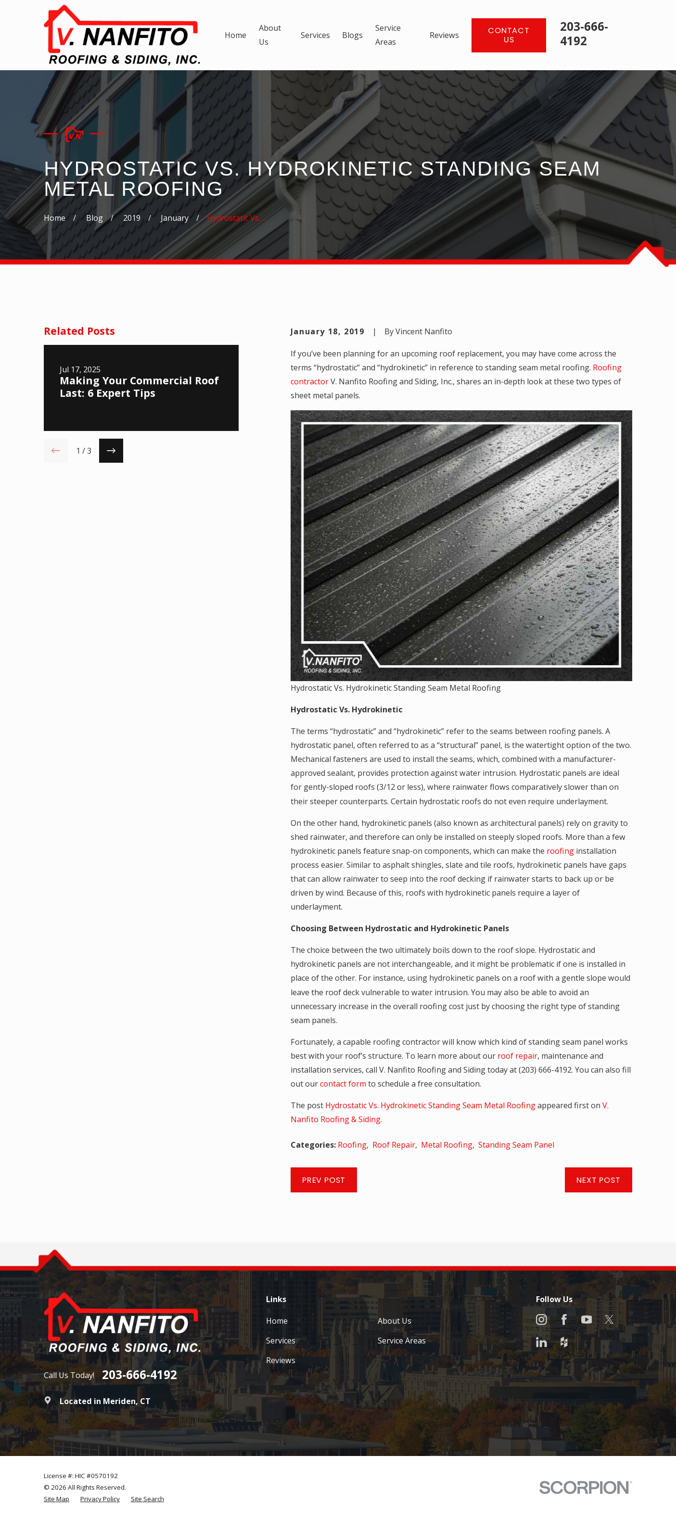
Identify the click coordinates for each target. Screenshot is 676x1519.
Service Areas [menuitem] (388, 35)
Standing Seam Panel (516, 1144)
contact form (343, 1083)
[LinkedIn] (541, 1342)
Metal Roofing (446, 1144)
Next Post (598, 1180)
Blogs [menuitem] (352, 35)
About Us (394, 1321)
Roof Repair (393, 1144)
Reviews (280, 1360)
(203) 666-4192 (545, 1069)
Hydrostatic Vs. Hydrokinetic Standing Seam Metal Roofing (430, 1105)
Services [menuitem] (315, 35)
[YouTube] (586, 1319)
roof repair (517, 1056)
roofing (560, 851)
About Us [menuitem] (270, 35)
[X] (609, 1319)
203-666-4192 (584, 33)
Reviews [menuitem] (444, 35)
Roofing (352, 1144)
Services (280, 1340)
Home (277, 1321)
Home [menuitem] (235, 35)
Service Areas (402, 1340)
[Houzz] (564, 1342)
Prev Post (323, 1180)
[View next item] (111, 451)
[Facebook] (564, 1319)
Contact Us (509, 35)
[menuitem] (56, 1499)
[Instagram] (541, 1319)
